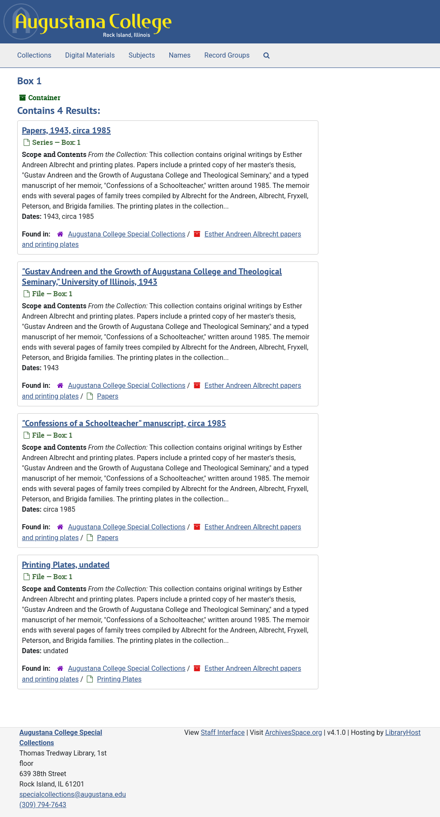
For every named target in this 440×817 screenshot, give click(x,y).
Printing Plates (119, 679)
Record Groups (227, 55)
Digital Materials (90, 55)
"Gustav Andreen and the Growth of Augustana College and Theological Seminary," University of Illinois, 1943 (152, 276)
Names (180, 55)
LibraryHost (403, 732)
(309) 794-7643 (42, 805)
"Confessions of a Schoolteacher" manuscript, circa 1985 (124, 423)
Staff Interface (222, 732)
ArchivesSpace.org (293, 732)
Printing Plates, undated (66, 564)
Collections (34, 55)
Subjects (141, 55)
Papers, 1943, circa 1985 (66, 130)
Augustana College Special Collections (126, 234)
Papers (108, 396)
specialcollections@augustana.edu (72, 794)
